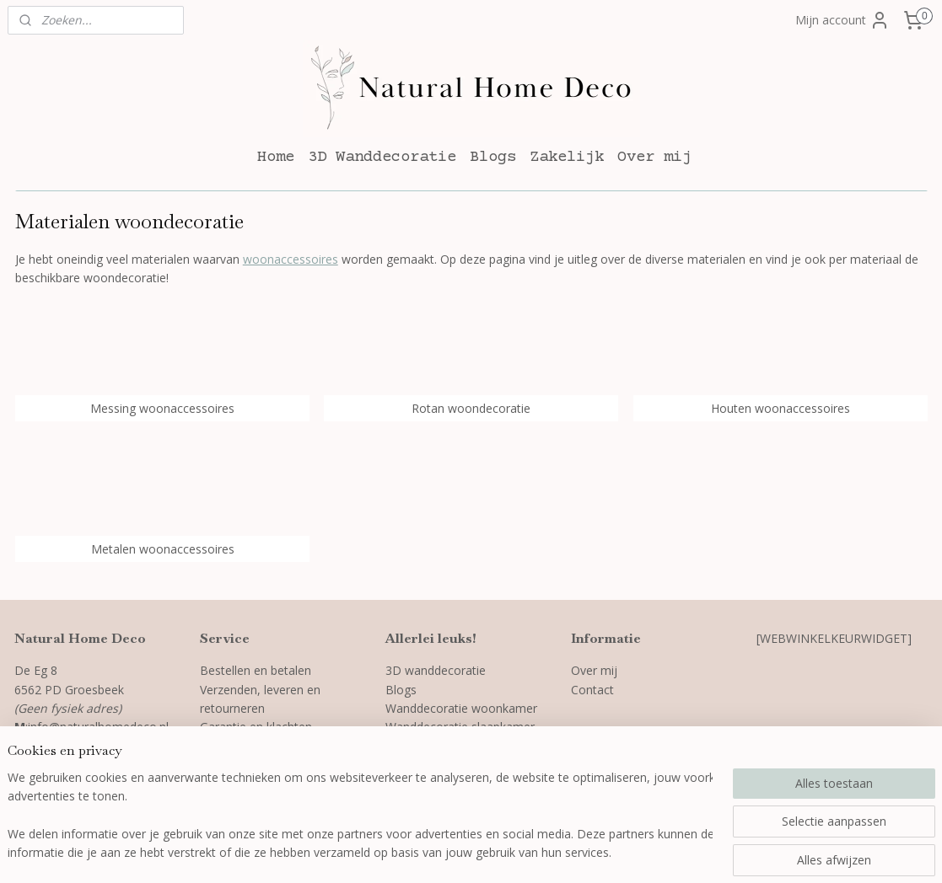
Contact (592, 690)
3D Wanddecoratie (382, 157)
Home (275, 157)
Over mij (654, 157)
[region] (359, 816)
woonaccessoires (289, 259)
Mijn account (842, 20)
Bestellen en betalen (255, 670)
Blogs (493, 157)
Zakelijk (567, 157)
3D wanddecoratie (435, 670)
